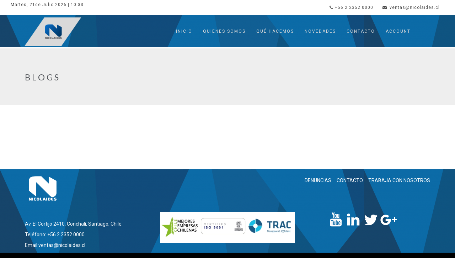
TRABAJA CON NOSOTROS (399, 180)
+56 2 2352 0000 (351, 7)
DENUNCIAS (318, 180)
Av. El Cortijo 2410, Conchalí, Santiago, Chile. (74, 224)
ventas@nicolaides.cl (411, 7)
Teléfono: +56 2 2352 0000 (55, 234)
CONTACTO (350, 180)
